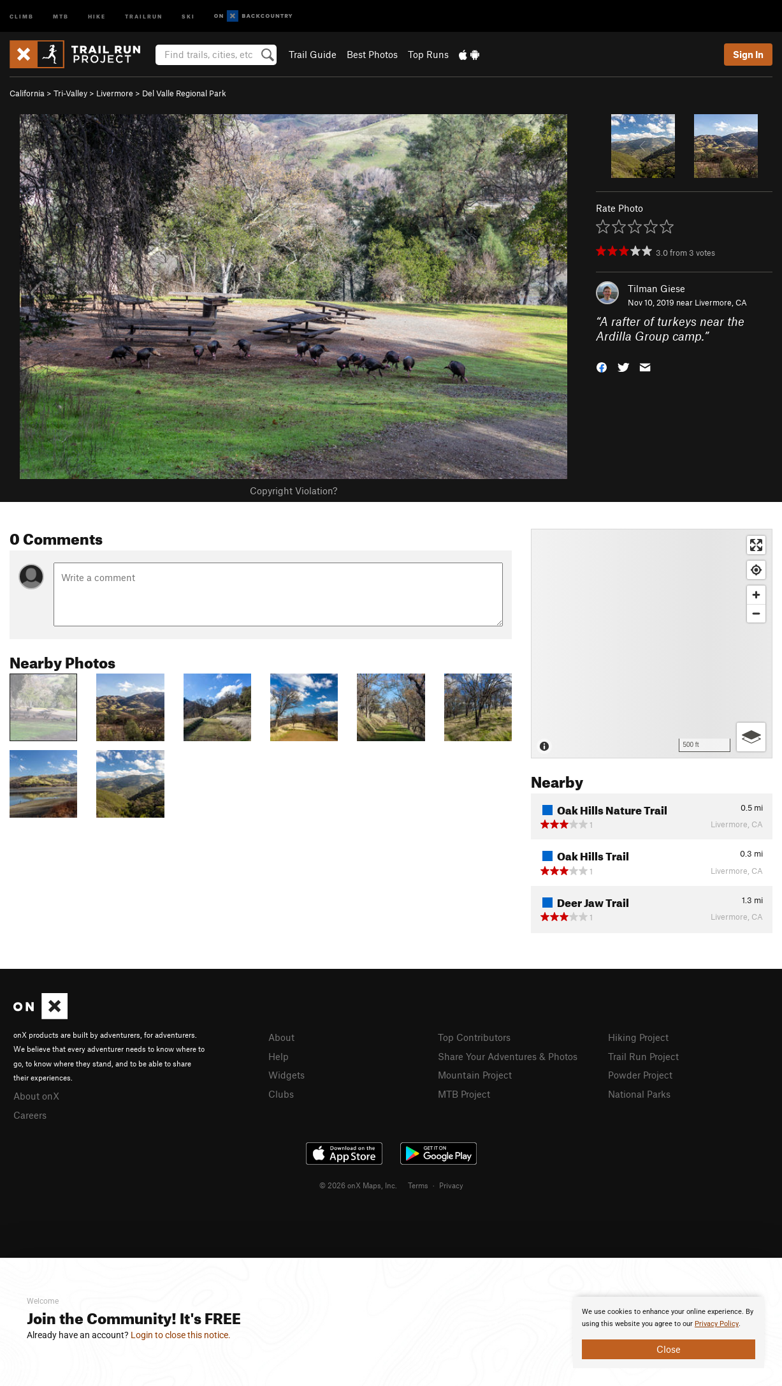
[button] (601, 365)
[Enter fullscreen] (756, 545)
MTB (61, 15)
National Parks (639, 1094)
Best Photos (372, 54)
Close (668, 1349)
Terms (418, 1185)
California (27, 93)
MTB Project (464, 1094)
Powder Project (640, 1074)
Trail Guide (313, 54)
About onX (36, 1096)
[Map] (652, 643)
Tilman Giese (656, 288)
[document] (668, 1332)
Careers (30, 1115)
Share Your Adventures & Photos (507, 1056)
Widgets (286, 1074)
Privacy (451, 1185)
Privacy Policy (717, 1324)
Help (278, 1056)
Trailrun (144, 15)
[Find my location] (756, 570)
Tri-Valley (70, 93)
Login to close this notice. (181, 1335)
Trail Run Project (643, 1056)
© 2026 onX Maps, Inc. (358, 1185)
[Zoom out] (756, 613)
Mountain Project (475, 1074)
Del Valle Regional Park (184, 93)
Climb (22, 15)
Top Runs (428, 54)
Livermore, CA (721, 302)
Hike (97, 15)
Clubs (281, 1094)
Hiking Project (638, 1037)
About (281, 1037)
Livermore (114, 93)
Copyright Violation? (293, 490)
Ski (188, 15)
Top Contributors (474, 1037)
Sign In (748, 54)
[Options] (751, 737)
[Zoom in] (756, 595)
